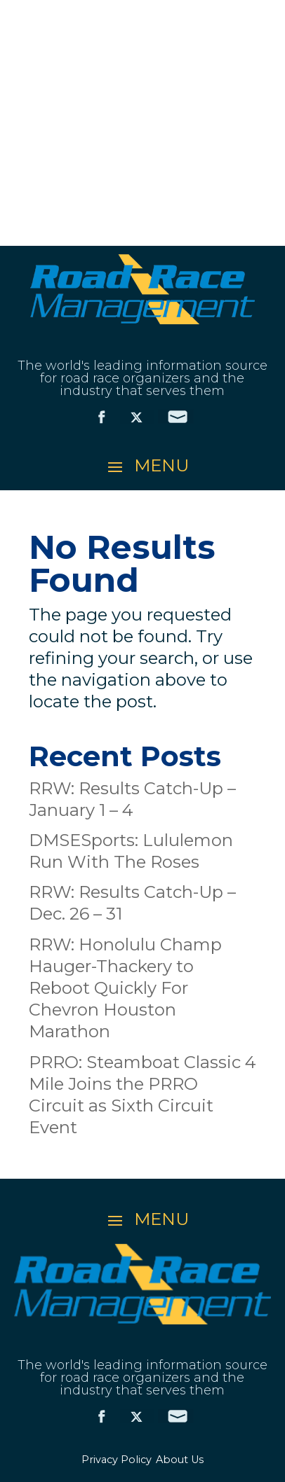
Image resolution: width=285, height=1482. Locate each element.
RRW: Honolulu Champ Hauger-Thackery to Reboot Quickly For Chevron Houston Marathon (125, 988)
